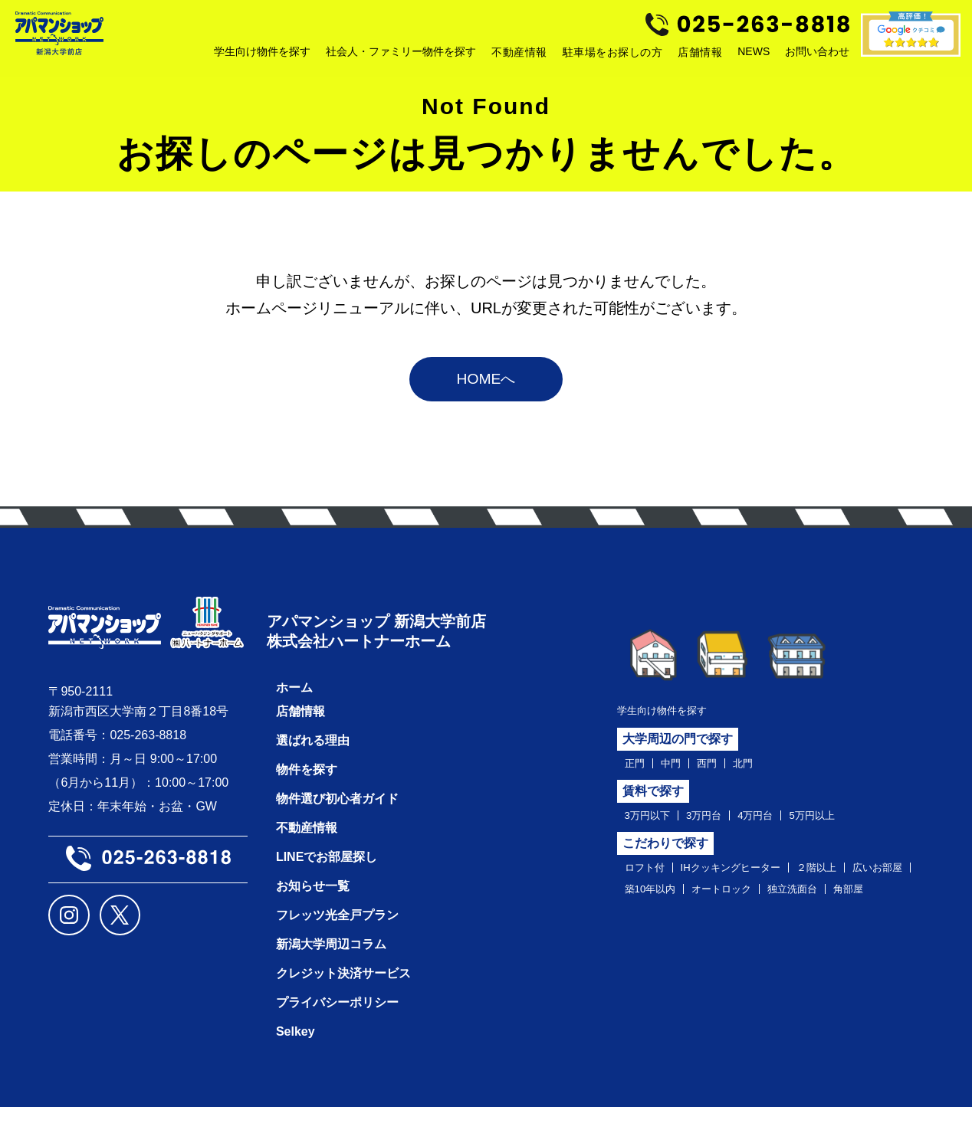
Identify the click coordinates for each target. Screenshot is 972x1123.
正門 (637, 769)
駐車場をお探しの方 (613, 56)
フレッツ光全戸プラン (337, 931)
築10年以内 (733, 901)
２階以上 (853, 878)
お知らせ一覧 (313, 902)
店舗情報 (700, 56)
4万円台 (778, 823)
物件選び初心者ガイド (337, 814)
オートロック (817, 901)
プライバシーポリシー (337, 1018)
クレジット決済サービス (343, 989)
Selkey (295, 1047)
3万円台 (718, 823)
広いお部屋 (655, 901)
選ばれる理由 (313, 756)
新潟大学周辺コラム (331, 960)
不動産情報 (519, 56)
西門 (718, 769)
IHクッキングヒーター (751, 878)
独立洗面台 (655, 925)
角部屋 (720, 925)
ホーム (294, 703)
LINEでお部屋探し (326, 872)
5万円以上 (844, 823)
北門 (759, 769)
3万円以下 (653, 823)
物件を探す (306, 785)
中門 (677, 769)
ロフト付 (649, 878)
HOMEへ (486, 383)
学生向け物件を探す (672, 714)
